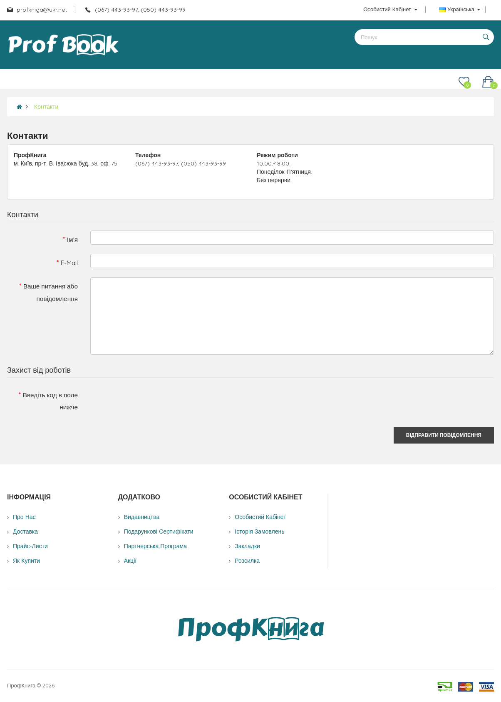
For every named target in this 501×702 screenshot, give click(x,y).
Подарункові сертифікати (158, 531)
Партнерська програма (155, 546)
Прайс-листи (30, 546)
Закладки (247, 546)
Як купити (26, 560)
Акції (130, 560)
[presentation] (153, 402)
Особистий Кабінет (260, 517)
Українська (459, 9)
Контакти (46, 106)
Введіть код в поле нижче (50, 401)
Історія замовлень (259, 531)
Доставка (25, 531)
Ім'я (72, 239)
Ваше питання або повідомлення (50, 292)
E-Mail (69, 263)
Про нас (24, 517)
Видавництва (142, 517)
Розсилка (247, 560)
